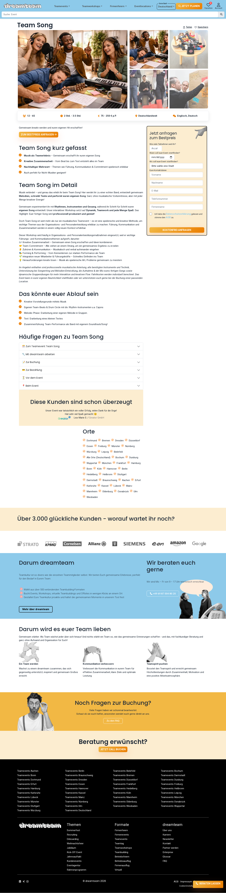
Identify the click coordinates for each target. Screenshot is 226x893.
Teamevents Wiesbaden (125, 806)
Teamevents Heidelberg (125, 788)
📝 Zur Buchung (31, 362)
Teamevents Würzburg (28, 810)
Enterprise (168, 852)
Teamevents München (172, 797)
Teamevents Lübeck (27, 797)
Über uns (167, 830)
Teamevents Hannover (76, 788)
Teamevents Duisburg (172, 779)
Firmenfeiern (118, 6)
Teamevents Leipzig (171, 792)
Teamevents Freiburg (172, 784)
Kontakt (167, 843)
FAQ (165, 861)
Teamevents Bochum (172, 771)
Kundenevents (74, 861)
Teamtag (119, 843)
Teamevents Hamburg (28, 788)
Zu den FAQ (113, 721)
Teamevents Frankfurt (124, 784)
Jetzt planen (189, 6)
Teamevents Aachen (27, 771)
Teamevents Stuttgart (28, 806)
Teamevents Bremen (123, 775)
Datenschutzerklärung (178, 214)
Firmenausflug (122, 865)
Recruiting (72, 834)
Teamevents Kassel (75, 792)
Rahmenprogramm (76, 869)
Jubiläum (71, 847)
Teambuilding (121, 852)
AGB (168, 217)
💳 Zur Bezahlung (32, 370)
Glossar (167, 856)
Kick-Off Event (74, 852)
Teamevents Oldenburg (125, 801)
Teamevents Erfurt (26, 784)
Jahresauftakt (74, 856)
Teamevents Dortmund (29, 779)
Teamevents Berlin (74, 771)
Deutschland (166, 6)
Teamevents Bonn (26, 775)
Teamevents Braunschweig (79, 775)
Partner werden (170, 847)
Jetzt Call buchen (113, 749)
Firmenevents (122, 834)
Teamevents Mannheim (125, 797)
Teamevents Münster (28, 801)
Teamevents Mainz (75, 797)
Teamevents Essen (75, 784)
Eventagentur (73, 865)
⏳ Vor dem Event (32, 378)
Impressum (186, 881)
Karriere (167, 834)
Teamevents (62, 6)
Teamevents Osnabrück (173, 801)
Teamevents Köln (122, 792)
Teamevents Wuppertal (173, 806)
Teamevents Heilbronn (172, 788)
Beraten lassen (204, 884)
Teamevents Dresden (76, 779)
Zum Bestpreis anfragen (38, 134)
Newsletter (168, 839)
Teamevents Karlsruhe (28, 792)
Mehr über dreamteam (35, 609)
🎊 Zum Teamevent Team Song (40, 346)
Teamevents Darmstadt (173, 775)
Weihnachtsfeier (75, 843)
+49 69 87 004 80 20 (163, 593)
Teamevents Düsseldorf (125, 779)
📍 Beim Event (30, 385)
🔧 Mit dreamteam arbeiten (38, 354)
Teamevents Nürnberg (76, 801)
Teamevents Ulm (73, 806)
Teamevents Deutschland (78, 810)
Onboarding (73, 839)
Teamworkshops (92, 6)
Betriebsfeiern (122, 856)
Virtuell (118, 869)
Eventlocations (143, 6)
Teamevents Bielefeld (124, 771)
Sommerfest (73, 830)
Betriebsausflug (123, 861)
